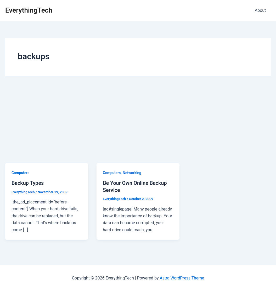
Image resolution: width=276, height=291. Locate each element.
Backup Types (28, 183)
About (261, 10)
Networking (132, 173)
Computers (21, 173)
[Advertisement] (138, 123)
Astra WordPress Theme (181, 277)
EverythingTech (28, 10)
